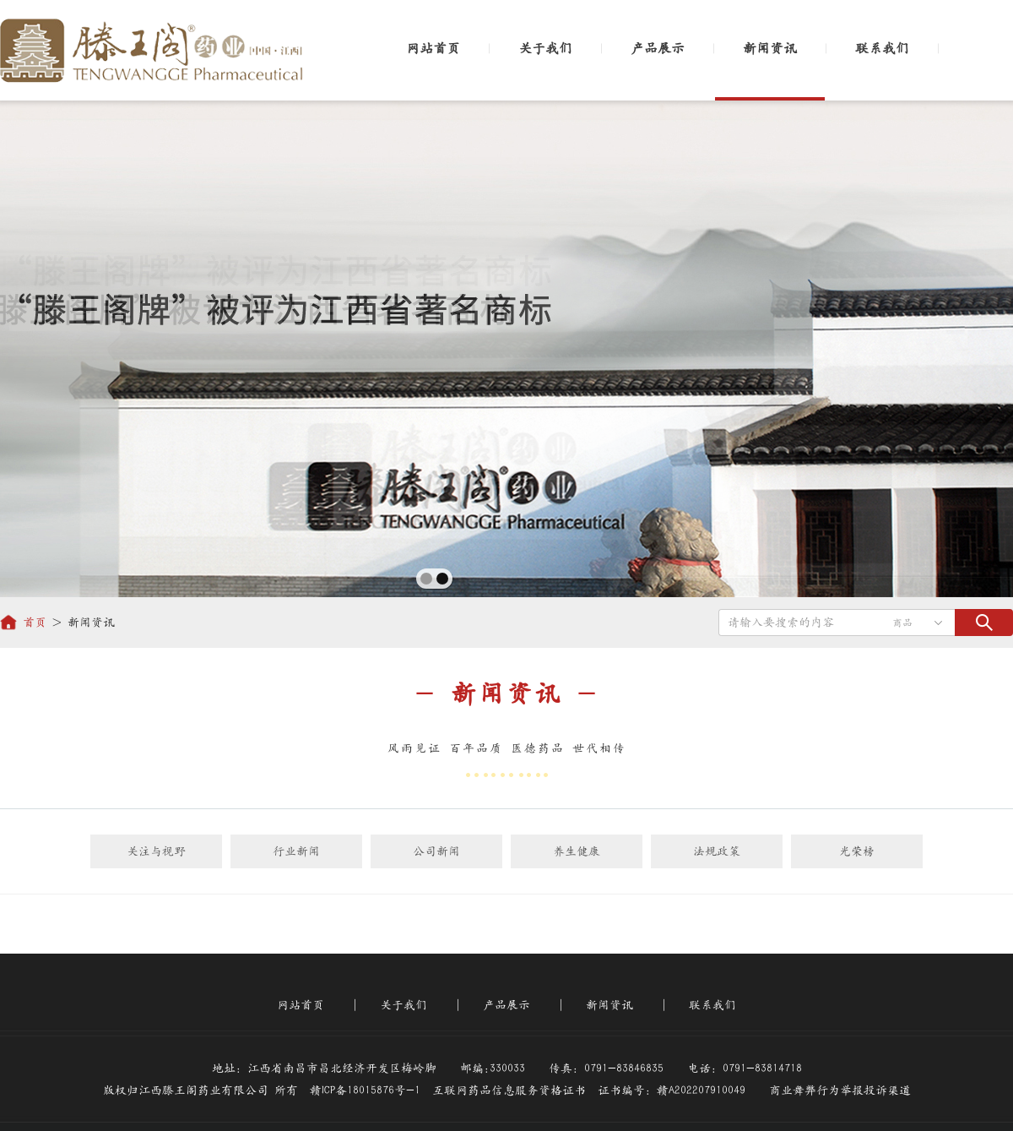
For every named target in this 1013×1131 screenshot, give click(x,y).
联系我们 (882, 48)
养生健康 (576, 851)
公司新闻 (436, 851)
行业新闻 (296, 851)
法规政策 (716, 851)
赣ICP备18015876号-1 (365, 1090)
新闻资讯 (770, 48)
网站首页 (433, 48)
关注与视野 (156, 851)
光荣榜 (857, 851)
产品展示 (658, 48)
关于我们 (545, 48)
